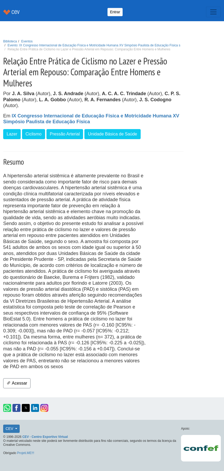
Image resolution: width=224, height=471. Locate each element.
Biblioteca (10, 41)
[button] (7, 408)
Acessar (17, 383)
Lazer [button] (12, 134)
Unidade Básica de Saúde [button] (112, 134)
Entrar (115, 12)
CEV (10, 428)
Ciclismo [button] (33, 134)
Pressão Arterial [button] (65, 134)
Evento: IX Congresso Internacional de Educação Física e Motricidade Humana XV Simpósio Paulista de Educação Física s (94, 45)
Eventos (27, 41)
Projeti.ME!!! (25, 453)
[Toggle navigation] (213, 12)
